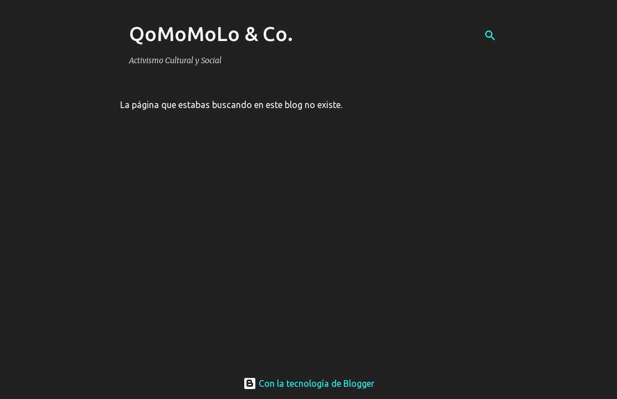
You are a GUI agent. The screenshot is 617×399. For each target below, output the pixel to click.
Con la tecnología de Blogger (308, 383)
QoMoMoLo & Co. (211, 33)
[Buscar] (490, 35)
